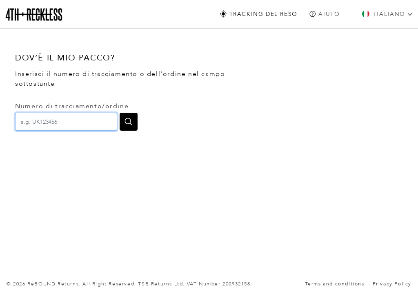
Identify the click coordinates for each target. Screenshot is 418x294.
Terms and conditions (335, 284)
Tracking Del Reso (259, 14)
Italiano (387, 14)
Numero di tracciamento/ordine (72, 106)
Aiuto (324, 14)
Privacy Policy (392, 284)
